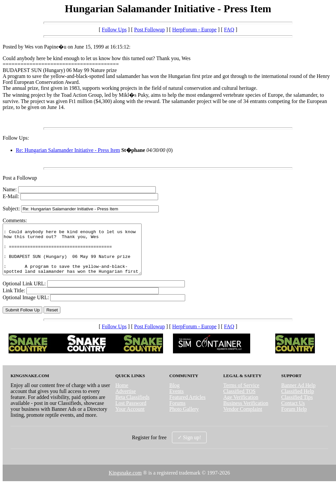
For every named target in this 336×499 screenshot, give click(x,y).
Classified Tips (297, 407)
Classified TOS (239, 401)
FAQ (229, 29)
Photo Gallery (184, 419)
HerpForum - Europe (194, 29)
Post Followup (149, 29)
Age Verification (240, 407)
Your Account (130, 419)
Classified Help (297, 401)
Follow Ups (114, 29)
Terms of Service (241, 395)
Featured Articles (187, 407)
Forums (177, 413)
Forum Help (294, 419)
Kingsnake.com (125, 482)
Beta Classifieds (132, 407)
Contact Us (293, 413)
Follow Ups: (16, 138)
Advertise (125, 401)
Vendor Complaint (242, 419)
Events (176, 401)
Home (121, 395)
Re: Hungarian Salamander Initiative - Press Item (68, 150)
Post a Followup (20, 178)
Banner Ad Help (298, 395)
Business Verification (245, 413)
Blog (174, 395)
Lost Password (130, 413)
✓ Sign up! (189, 447)
